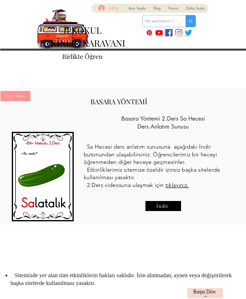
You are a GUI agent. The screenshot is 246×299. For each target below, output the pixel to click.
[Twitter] (188, 32)
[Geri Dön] (15, 96)
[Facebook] (169, 32)
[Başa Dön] (205, 293)
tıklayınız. (177, 185)
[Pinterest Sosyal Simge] (149, 32)
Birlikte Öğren (82, 56)
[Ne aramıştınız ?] (160, 21)
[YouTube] (159, 32)
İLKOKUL (82, 30)
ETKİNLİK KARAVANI (82, 43)
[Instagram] (178, 32)
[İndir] (163, 206)
